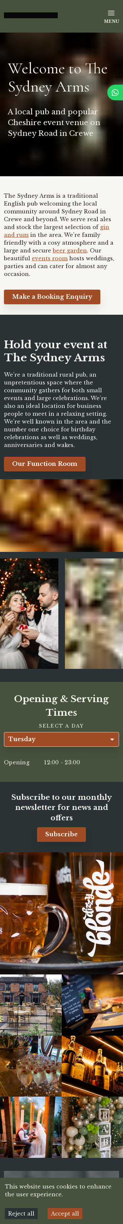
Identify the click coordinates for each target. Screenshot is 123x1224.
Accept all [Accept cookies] (65, 1213)
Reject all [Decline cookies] (21, 1213)
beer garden (70, 250)
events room (50, 258)
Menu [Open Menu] (111, 16)
